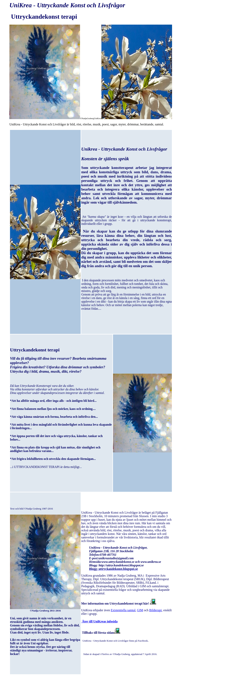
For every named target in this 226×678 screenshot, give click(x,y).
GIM (140, 610)
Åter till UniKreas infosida (99, 621)
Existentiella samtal (123, 610)
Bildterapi (155, 610)
